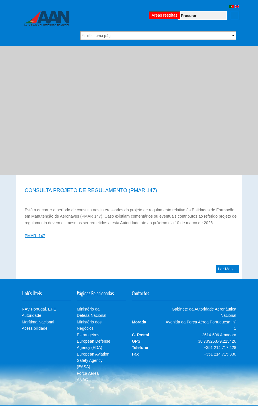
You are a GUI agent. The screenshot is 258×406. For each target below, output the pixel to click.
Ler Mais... (227, 269)
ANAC (82, 379)
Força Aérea (88, 373)
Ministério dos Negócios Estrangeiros (89, 328)
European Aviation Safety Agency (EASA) (93, 360)
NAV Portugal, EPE (39, 309)
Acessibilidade (35, 328)
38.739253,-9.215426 (217, 341)
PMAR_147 (35, 235)
